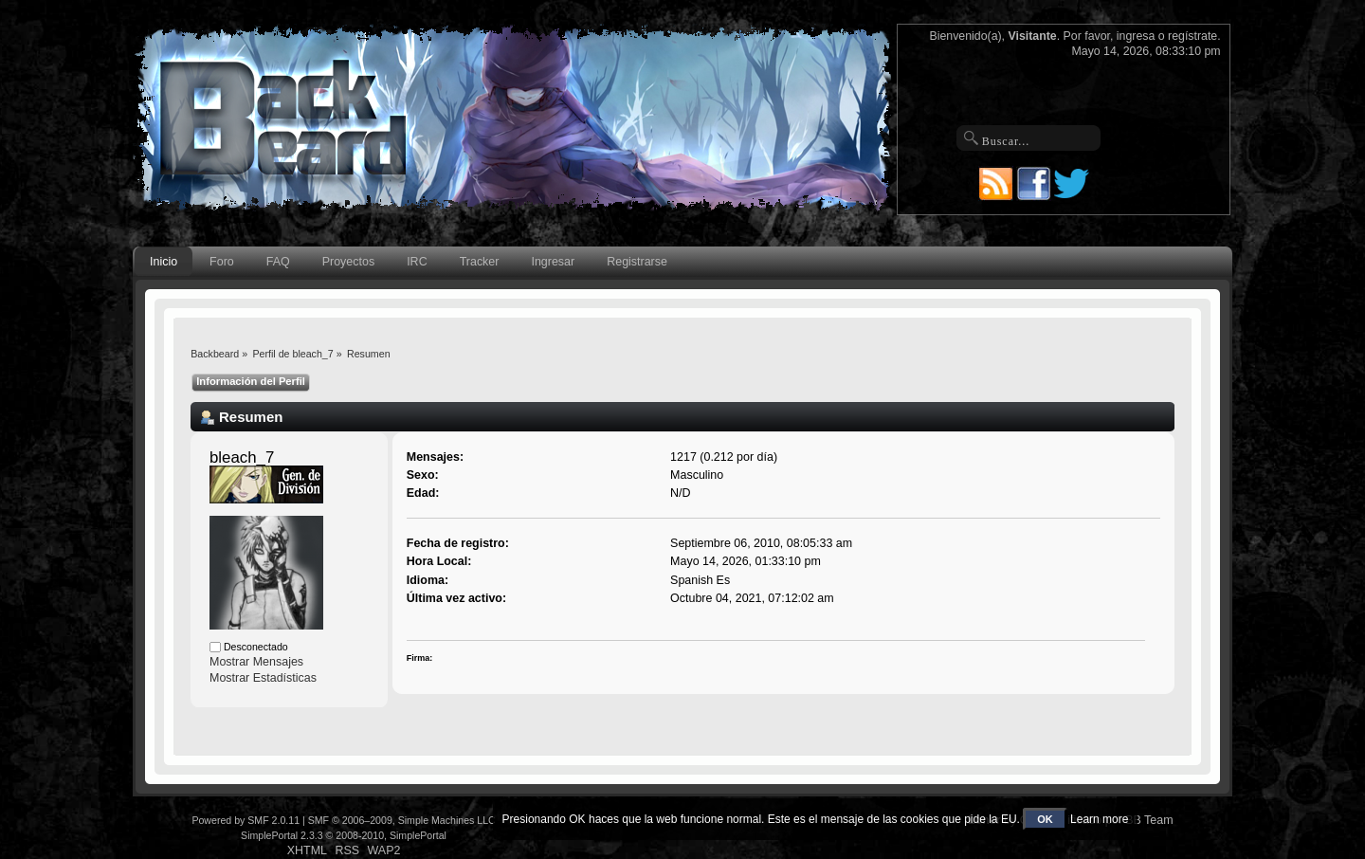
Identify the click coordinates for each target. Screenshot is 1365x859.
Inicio (163, 261)
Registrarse (637, 261)
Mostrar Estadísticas (263, 678)
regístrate (1192, 36)
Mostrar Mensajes (256, 661)
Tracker (480, 261)
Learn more (1099, 819)
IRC (417, 261)
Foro (221, 261)
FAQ (278, 261)
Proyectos (348, 261)
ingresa (1136, 36)
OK (1045, 819)
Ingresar (552, 261)
